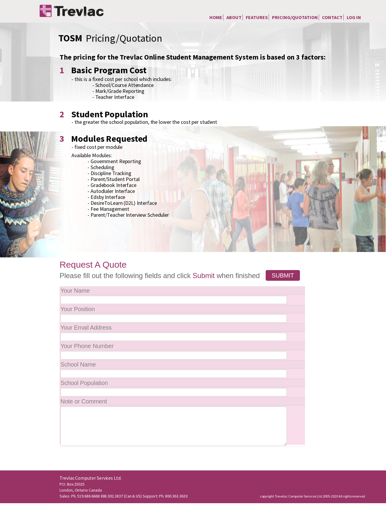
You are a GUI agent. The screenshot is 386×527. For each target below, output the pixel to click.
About (234, 17)
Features (257, 17)
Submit (283, 275)
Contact (332, 17)
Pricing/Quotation (295, 17)
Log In (354, 17)
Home (215, 17)
